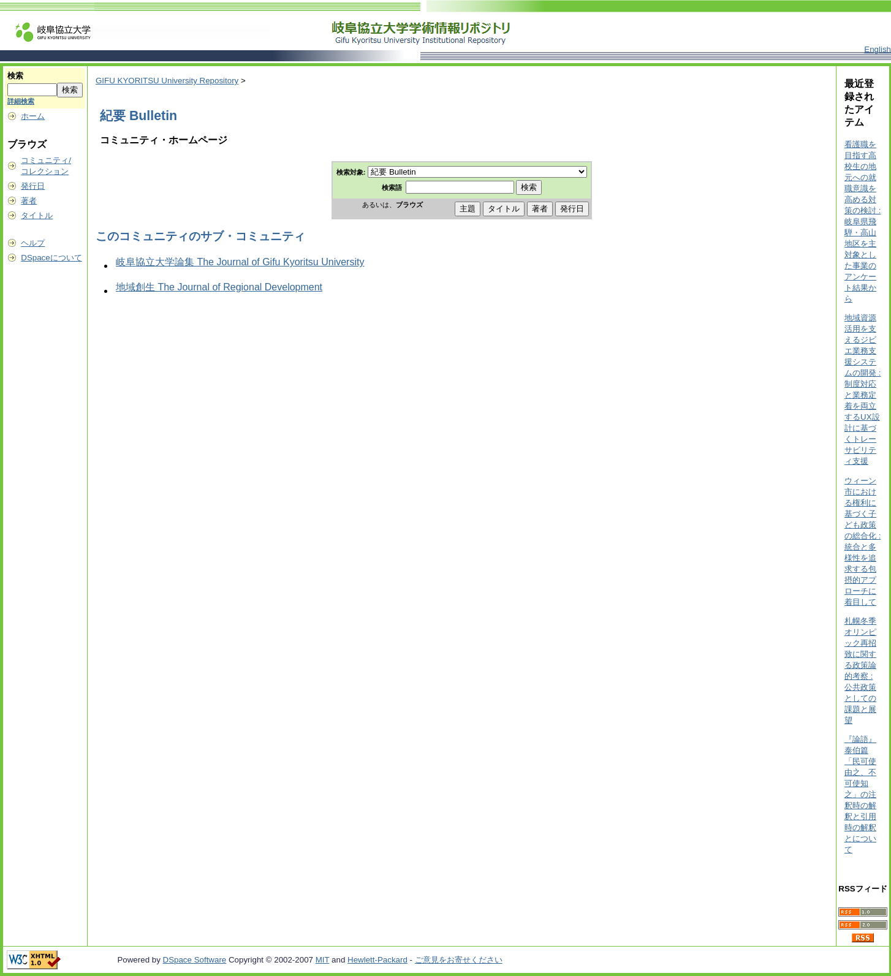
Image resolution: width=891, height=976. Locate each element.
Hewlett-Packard (377, 959)
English (877, 49)
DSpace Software (195, 959)
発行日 (33, 186)
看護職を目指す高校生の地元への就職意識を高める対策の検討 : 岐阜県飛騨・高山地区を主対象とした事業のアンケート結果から (862, 221)
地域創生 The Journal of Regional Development (219, 287)
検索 (15, 75)
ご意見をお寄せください (458, 959)
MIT (323, 959)
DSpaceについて (51, 257)
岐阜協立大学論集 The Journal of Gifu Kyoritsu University (240, 262)
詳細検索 (20, 101)
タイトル (37, 215)
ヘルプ (33, 243)
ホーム (33, 116)
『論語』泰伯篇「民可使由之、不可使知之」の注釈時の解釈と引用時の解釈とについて (860, 794)
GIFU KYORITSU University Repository (167, 80)
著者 (29, 200)
